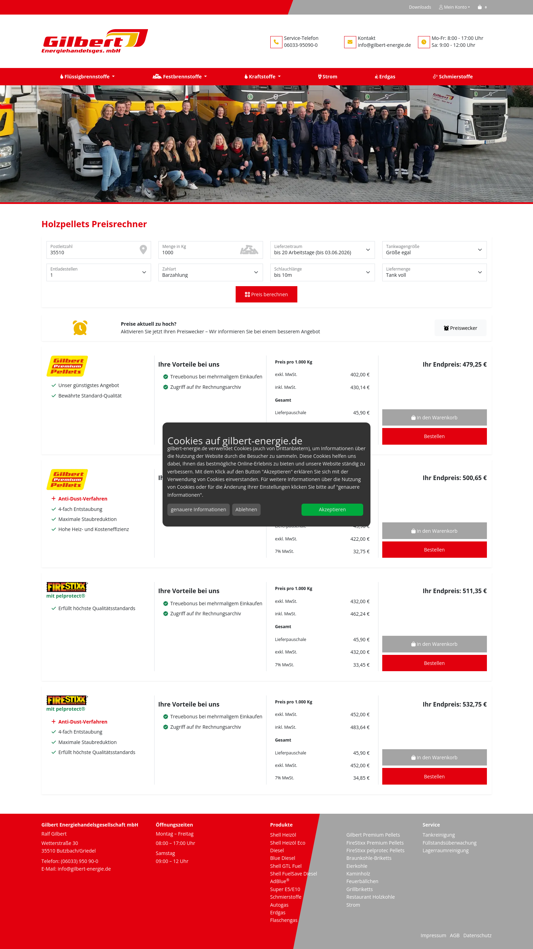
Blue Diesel (282, 858)
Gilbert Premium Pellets (373, 834)
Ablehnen (246, 509)
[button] (483, 7)
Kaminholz (358, 873)
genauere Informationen (198, 509)
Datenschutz (477, 935)
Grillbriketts (360, 889)
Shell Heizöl (283, 834)
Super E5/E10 (285, 889)
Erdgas (278, 912)
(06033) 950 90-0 (79, 861)
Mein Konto (453, 7)
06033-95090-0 (301, 45)
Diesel (277, 850)
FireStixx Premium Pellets (375, 842)
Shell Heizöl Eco (288, 842)
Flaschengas (284, 920)
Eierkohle (357, 866)
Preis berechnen (266, 294)
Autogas (279, 904)
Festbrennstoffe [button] (177, 76)
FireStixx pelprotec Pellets (376, 850)
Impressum (433, 935)
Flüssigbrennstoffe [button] (85, 76)
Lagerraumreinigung (446, 850)
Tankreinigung (439, 834)
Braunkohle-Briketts (369, 858)
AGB (455, 935)
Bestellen (434, 436)
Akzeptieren (332, 509)
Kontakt (367, 38)
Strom (353, 904)
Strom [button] (327, 76)
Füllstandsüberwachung (450, 842)
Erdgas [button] (385, 76)
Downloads (420, 7)
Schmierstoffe (286, 897)
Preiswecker (460, 328)
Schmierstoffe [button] (453, 76)
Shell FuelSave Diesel (293, 873)
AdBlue (279, 881)
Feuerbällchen (362, 881)
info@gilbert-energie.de (384, 45)
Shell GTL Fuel (286, 866)
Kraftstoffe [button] (261, 76)
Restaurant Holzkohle (371, 897)
